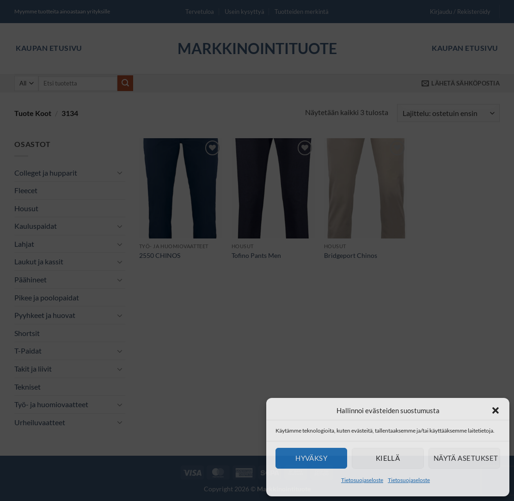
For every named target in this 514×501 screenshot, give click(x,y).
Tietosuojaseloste (362, 480)
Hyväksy (311, 458)
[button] (495, 410)
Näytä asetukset (466, 458)
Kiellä (388, 458)
